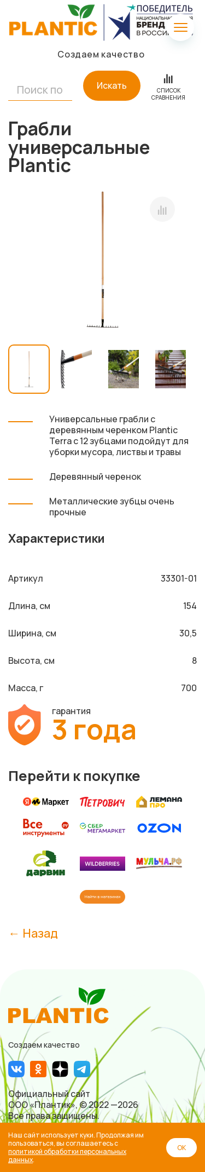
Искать (112, 85)
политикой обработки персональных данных (67, 1155)
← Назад (33, 933)
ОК (181, 1147)
